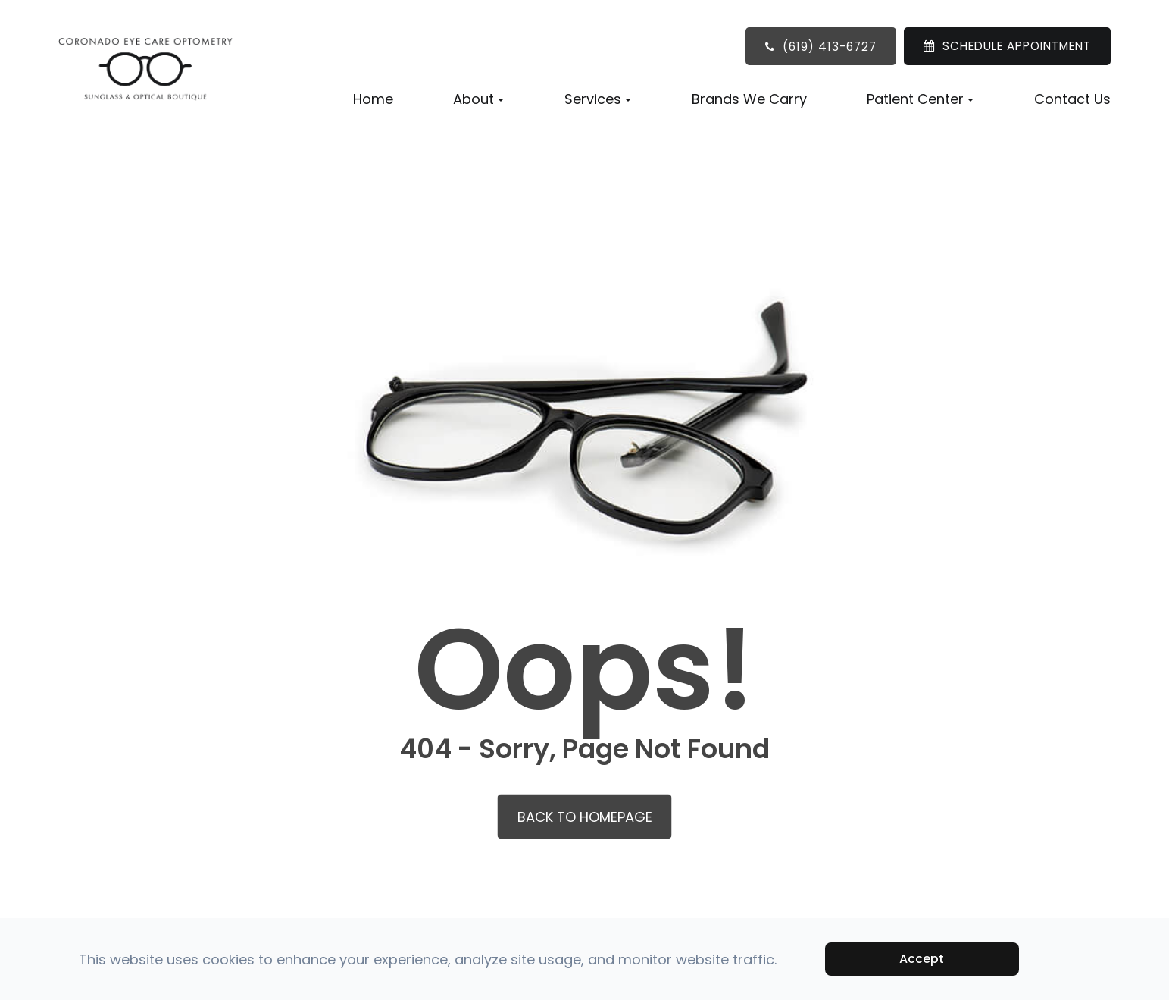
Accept (921, 958)
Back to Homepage (584, 816)
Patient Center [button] (920, 98)
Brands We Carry (749, 98)
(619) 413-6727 (830, 47)
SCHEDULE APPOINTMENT (1016, 46)
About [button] (478, 98)
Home (373, 98)
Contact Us (1072, 98)
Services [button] (597, 98)
